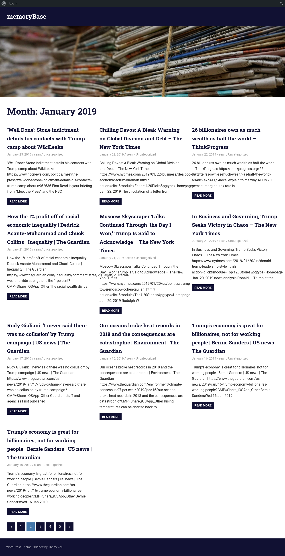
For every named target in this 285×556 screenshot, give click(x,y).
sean (37, 154)
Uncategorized (53, 154)
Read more (18, 201)
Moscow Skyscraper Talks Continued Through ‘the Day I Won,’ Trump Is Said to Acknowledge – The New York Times (138, 233)
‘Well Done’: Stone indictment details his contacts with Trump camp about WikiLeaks (48, 138)
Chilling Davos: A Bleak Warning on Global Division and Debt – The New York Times (141, 138)
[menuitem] (4, 3)
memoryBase (26, 16)
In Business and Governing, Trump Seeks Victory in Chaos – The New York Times (233, 225)
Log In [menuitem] (13, 3)
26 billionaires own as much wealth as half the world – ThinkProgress (228, 138)
